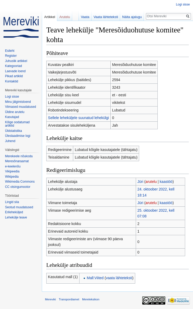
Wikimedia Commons (20, 181)
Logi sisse (183, 4)
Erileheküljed (14, 212)
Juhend (10, 141)
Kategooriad (13, 66)
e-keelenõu (12, 166)
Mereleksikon (90, 299)
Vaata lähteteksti (106, 17)
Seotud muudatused (19, 207)
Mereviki (50, 299)
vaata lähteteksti (119, 278)
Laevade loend (15, 71)
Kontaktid (11, 81)
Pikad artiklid (14, 76)
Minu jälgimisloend (18, 102)
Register (11, 56)
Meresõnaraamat (17, 161)
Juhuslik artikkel (16, 61)
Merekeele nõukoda (18, 156)
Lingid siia (12, 202)
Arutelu (64, 17)
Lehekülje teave (16, 217)
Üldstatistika (13, 131)
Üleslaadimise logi (17, 136)
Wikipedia (12, 176)
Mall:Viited (95, 278)
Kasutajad (12, 117)
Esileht (9, 51)
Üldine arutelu (14, 112)
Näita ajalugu (132, 17)
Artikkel (49, 17)
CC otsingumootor (17, 187)
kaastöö (166, 181)
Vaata (85, 17)
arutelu (151, 181)
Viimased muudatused (20, 107)
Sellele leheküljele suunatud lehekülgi (78, 118)
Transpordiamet (69, 299)
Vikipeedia (12, 171)
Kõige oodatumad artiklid (17, 124)
